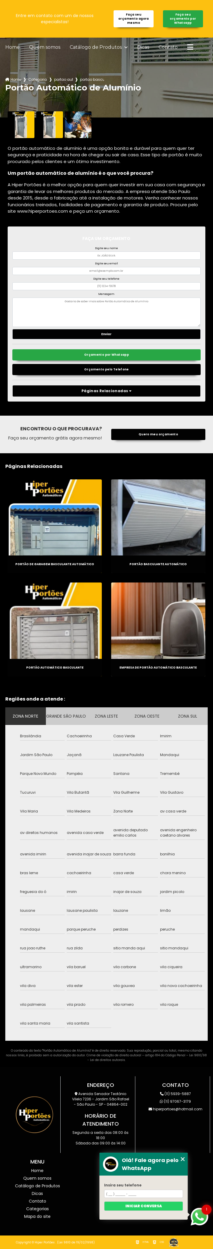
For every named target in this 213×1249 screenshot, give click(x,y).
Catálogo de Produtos (96, 47)
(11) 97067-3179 (175, 1101)
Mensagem (106, 294)
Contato (168, 47)
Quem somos (44, 47)
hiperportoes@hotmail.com (175, 1109)
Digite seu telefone (106, 279)
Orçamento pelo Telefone (106, 369)
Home (12, 47)
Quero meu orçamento (158, 434)
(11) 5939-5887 (175, 1093)
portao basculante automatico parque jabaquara (92, 79)
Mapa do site (37, 1216)
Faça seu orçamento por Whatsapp (183, 19)
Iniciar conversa (143, 1205)
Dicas (143, 47)
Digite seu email (106, 263)
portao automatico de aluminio (63, 79)
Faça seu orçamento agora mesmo (133, 19)
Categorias (37, 79)
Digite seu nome (106, 248)
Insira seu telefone (123, 1185)
